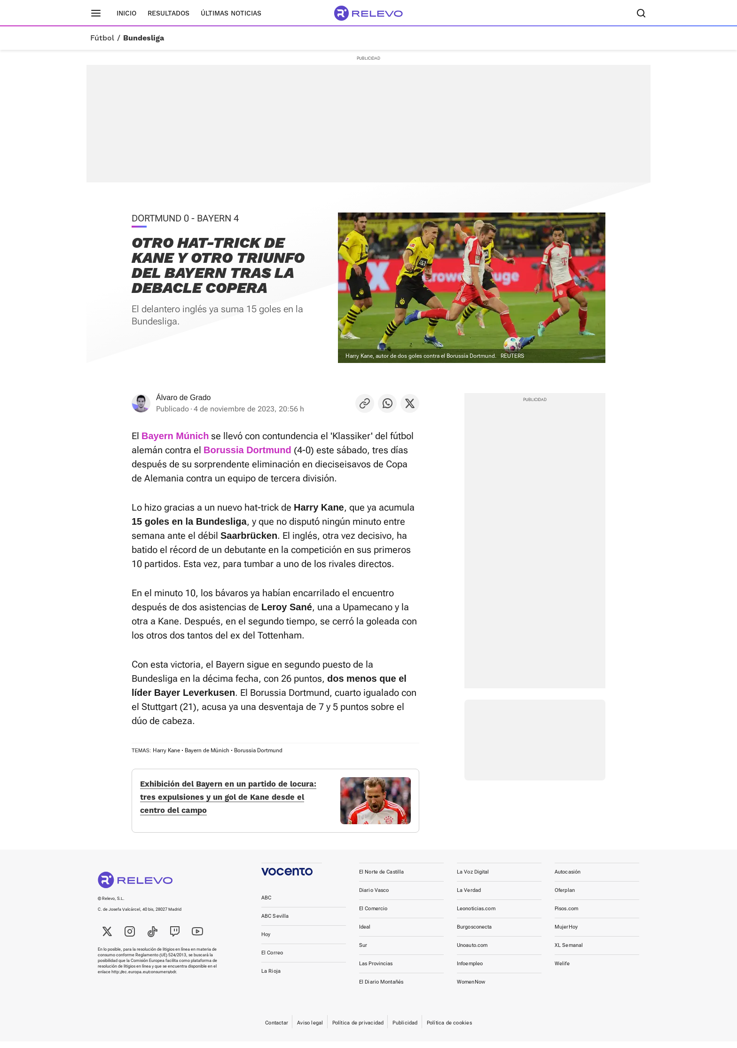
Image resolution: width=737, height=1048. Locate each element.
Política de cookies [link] (449, 1029)
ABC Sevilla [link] (275, 923)
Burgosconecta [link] (474, 933)
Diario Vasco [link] (374, 897)
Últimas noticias (231, 13)
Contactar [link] (276, 1029)
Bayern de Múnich (207, 750)
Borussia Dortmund (258, 750)
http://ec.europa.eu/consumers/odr (143, 978)
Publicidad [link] (404, 1029)
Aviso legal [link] (310, 1029)
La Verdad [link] (469, 897)
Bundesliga (143, 38)
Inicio (126, 13)
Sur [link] (363, 952)
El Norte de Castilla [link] (381, 878)
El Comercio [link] (373, 915)
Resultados (168, 13)
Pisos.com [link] (566, 915)
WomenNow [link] (471, 988)
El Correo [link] (272, 959)
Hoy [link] (265, 941)
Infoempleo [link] (470, 970)
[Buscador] (641, 13)
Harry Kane (166, 750)
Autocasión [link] (567, 878)
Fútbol (102, 38)
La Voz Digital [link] (473, 878)
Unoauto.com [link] (472, 952)
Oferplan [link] (565, 897)
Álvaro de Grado (183, 398)
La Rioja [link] (271, 978)
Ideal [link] (365, 933)
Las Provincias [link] (376, 970)
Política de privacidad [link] (358, 1029)
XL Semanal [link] (569, 952)
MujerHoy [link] (566, 933)
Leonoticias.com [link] (476, 915)
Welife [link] (562, 970)
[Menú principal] (95, 13)
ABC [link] (266, 904)
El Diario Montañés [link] (381, 988)
